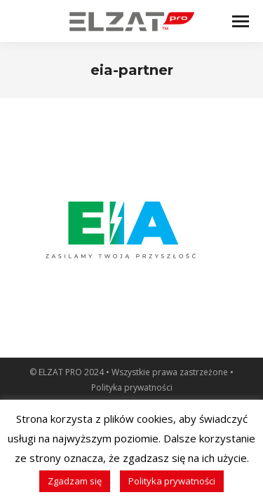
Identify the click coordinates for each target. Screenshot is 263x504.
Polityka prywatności (132, 387)
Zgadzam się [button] (75, 481)
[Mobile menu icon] (240, 21)
